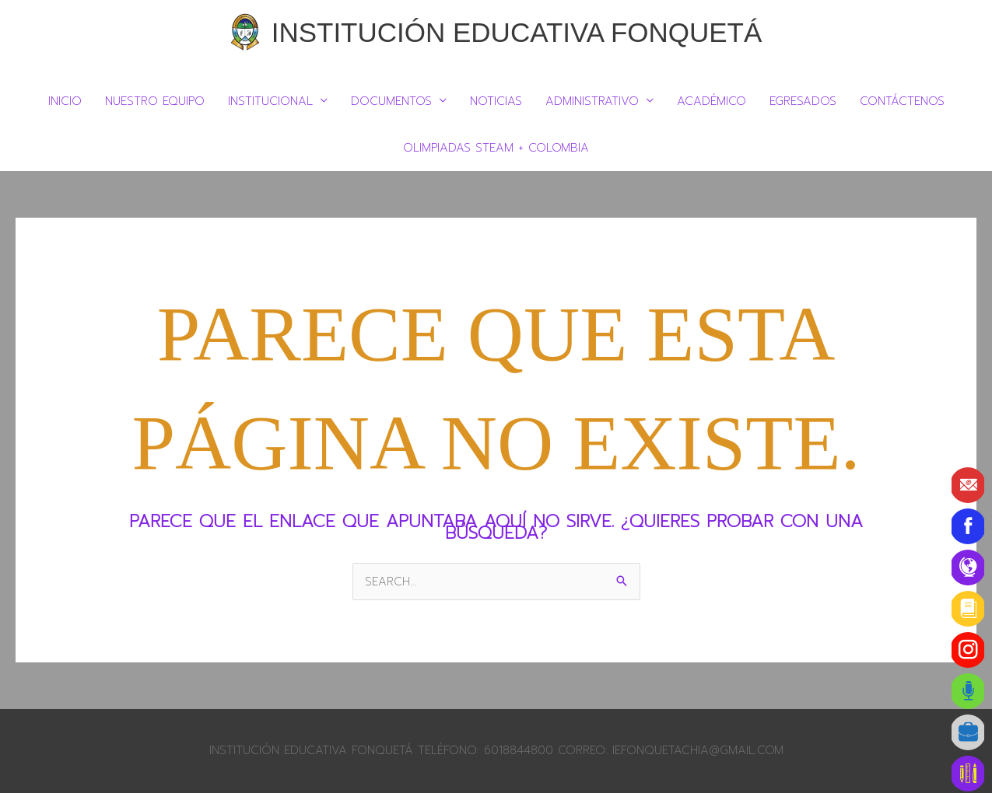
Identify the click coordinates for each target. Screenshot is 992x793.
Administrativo (592, 101)
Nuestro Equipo (155, 101)
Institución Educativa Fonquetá (517, 32)
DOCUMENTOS (391, 101)
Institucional (270, 101)
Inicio (65, 101)
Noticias (496, 101)
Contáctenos (902, 101)
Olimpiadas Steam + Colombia (496, 147)
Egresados (802, 101)
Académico (711, 101)
